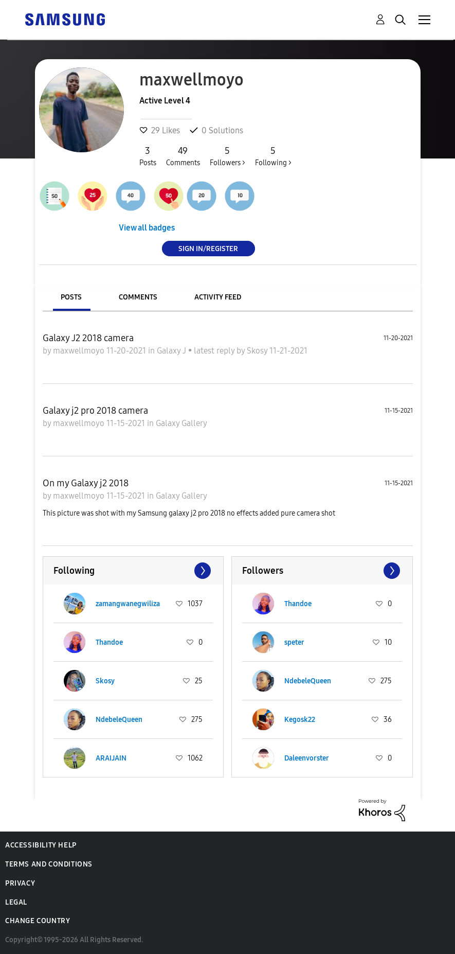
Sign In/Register (208, 248)
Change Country (37, 920)
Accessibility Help (41, 845)
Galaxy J (172, 351)
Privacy (20, 883)
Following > (273, 156)
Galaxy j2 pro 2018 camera (95, 410)
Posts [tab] (71, 297)
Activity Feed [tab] (217, 297)
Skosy (258, 351)
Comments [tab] (138, 297)
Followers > (227, 156)
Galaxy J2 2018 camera (88, 338)
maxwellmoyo (79, 351)
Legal (16, 902)
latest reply (215, 351)
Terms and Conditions (49, 864)
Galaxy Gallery (181, 423)
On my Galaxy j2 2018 (86, 483)
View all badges (147, 228)
